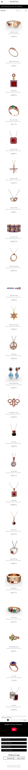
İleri (26, 10)
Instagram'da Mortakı (17, 766)
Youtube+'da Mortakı (19, 766)
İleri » (25, 720)
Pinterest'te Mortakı (14, 766)
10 (22, 720)
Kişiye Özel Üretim (6, 739)
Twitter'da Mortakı (11, 766)
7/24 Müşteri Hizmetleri (7, 750)
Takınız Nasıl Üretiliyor (7, 743)
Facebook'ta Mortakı (8, 766)
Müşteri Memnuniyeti (6, 746)
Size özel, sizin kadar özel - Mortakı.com (14, 1)
